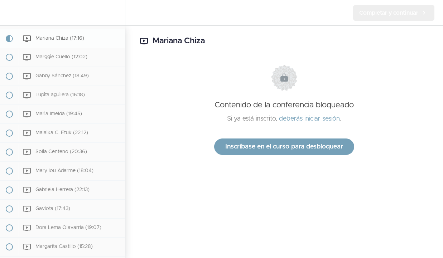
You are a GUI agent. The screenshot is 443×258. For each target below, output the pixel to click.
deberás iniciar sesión (309, 119)
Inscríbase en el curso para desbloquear (284, 146)
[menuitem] (116, 12)
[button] (9, 12)
